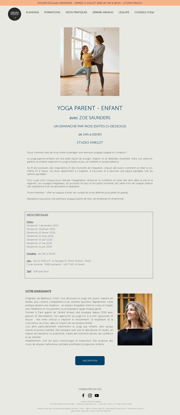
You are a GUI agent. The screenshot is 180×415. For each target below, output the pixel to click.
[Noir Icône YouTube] (96, 395)
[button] (32, 12)
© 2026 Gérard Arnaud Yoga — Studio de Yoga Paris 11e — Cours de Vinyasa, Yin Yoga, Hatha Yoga (91, 404)
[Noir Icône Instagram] (90, 395)
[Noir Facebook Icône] (83, 395)
